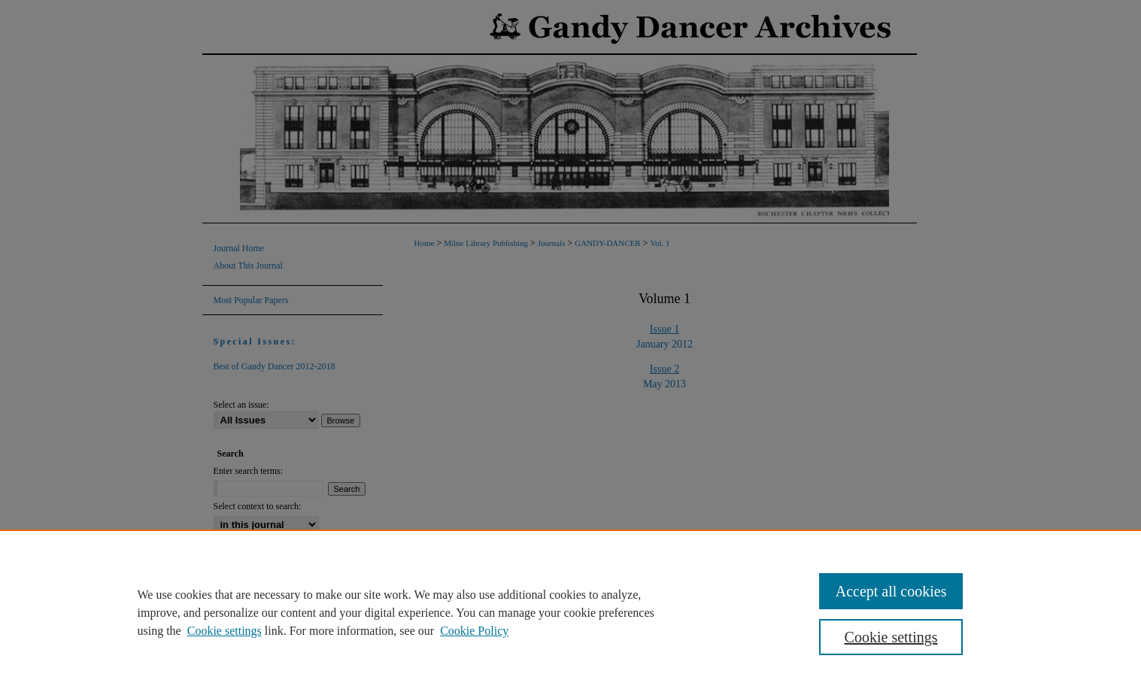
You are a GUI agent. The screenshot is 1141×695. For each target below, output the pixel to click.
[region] (570, 612)
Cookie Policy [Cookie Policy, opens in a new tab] (474, 630)
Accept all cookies (891, 591)
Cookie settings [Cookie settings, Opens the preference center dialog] (891, 637)
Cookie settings (224, 630)
